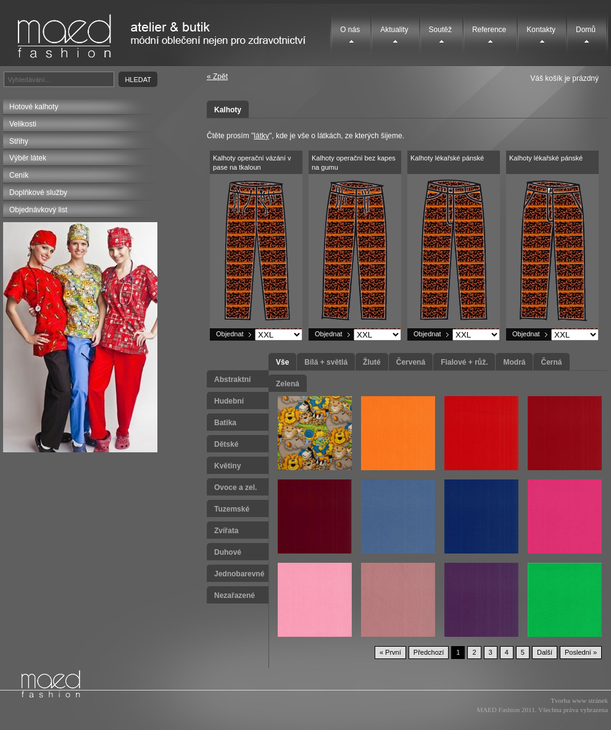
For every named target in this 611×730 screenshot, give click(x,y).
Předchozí (429, 652)
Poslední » (581, 652)
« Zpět (217, 76)
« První (390, 652)
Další (544, 652)
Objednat (230, 334)
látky (261, 135)
